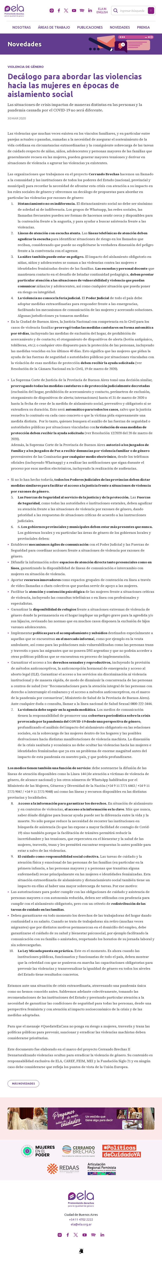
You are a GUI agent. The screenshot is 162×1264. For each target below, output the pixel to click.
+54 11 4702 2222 (81, 1219)
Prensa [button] (143, 27)
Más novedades (23, 1083)
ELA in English (102, 10)
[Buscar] (130, 10)
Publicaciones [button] (90, 27)
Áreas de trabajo (54, 27)
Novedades (120, 27)
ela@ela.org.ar (81, 1224)
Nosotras (21, 27)
